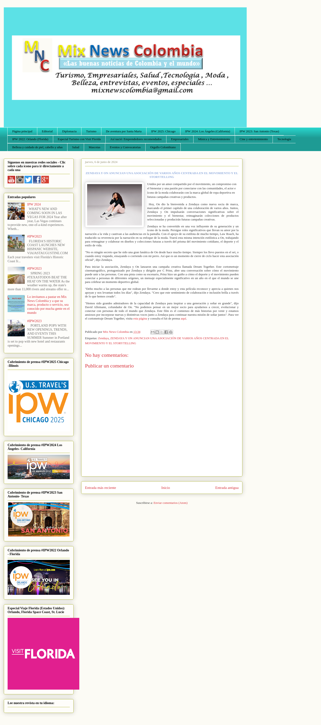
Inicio (165, 488)
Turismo (91, 131)
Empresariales (180, 139)
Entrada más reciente (100, 488)
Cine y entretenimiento (254, 139)
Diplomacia (69, 131)
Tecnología (284, 139)
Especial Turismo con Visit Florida (79, 139)
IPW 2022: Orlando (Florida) (30, 139)
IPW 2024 (34, 204)
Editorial (47, 131)
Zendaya (103, 338)
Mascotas (94, 147)
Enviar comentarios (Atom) (171, 503)
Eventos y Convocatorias (125, 147)
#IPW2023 (34, 236)
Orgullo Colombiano (163, 147)
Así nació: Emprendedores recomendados (135, 139)
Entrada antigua (227, 488)
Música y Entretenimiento (214, 139)
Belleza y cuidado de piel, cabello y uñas (37, 147)
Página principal (22, 131)
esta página (140, 318)
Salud (75, 147)
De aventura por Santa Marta (124, 131)
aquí (183, 318)
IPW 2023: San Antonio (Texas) (259, 131)
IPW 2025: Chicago (163, 131)
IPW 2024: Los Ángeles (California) (207, 131)
